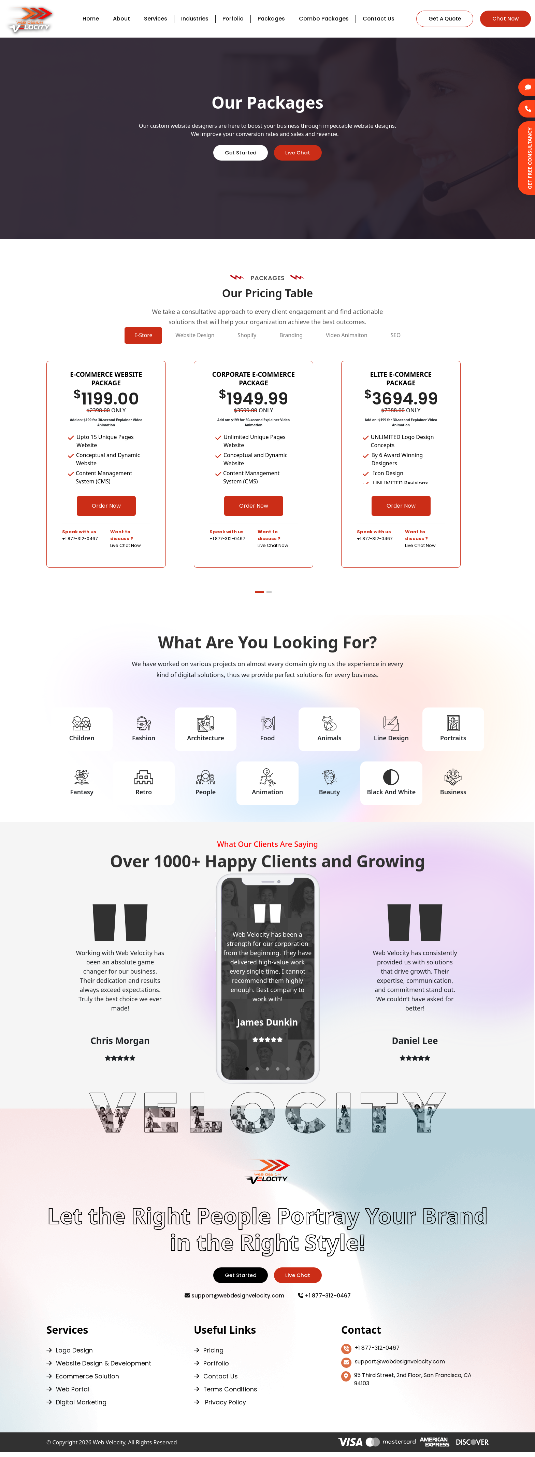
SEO (438, 337)
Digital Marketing (76, 1407)
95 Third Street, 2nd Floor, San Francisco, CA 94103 (406, 1384)
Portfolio (211, 1368)
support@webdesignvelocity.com (234, 1300)
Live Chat (298, 152)
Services (155, 19)
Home (91, 19)
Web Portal (67, 1394)
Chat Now (505, 18)
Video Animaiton (372, 337)
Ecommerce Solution (82, 1381)
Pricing (208, 1355)
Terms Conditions (226, 1394)
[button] (259, 595)
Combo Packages (324, 19)
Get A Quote (445, 18)
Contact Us (378, 19)
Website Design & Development (98, 1368)
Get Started (240, 152)
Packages (271, 19)
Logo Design (69, 1355)
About (121, 19)
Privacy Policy (220, 1407)
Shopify (239, 337)
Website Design (169, 337)
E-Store (101, 337)
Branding (299, 337)
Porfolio (233, 19)
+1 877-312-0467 (324, 1300)
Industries (194, 19)
